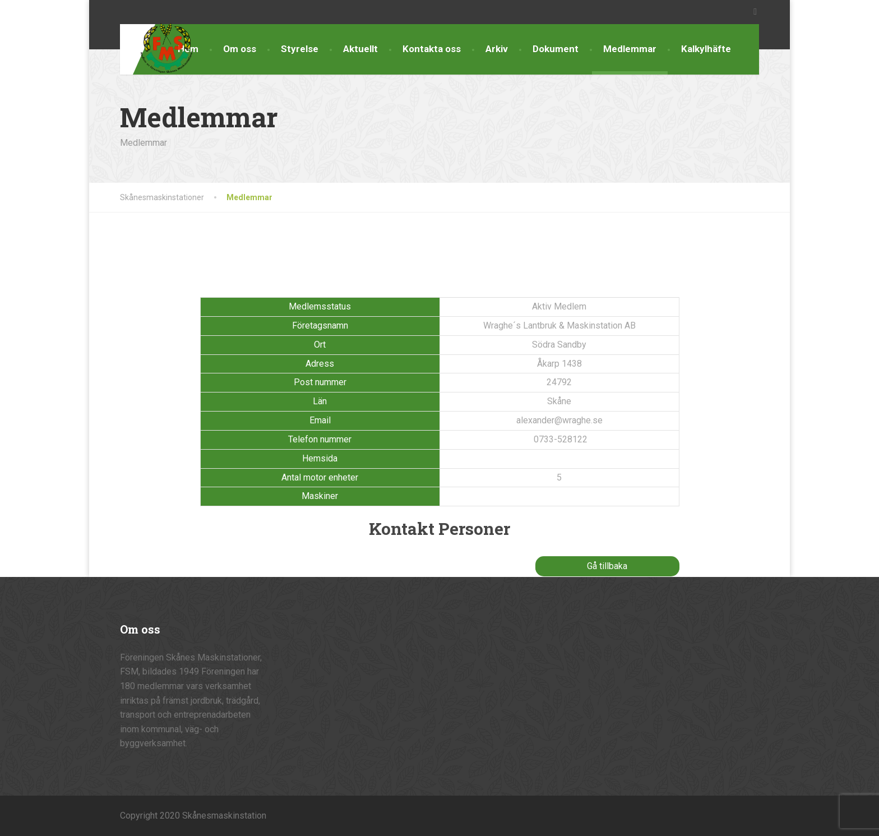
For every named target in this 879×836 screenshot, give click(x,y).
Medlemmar (629, 48)
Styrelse (299, 48)
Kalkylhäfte (706, 48)
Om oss (239, 48)
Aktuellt (360, 48)
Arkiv (496, 48)
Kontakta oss (432, 48)
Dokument (556, 48)
